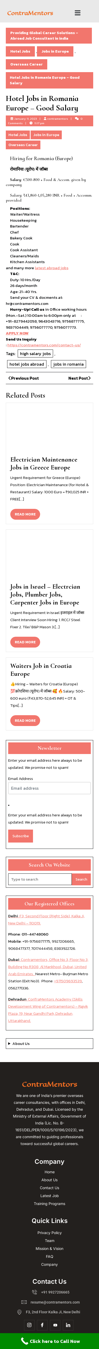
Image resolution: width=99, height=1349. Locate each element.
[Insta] (29, 1325)
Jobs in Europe (55, 51)
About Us (21, 1043)
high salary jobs (35, 353)
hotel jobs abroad (27, 364)
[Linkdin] (68, 1325)
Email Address (20, 778)
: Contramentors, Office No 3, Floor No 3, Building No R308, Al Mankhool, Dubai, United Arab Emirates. (48, 966)
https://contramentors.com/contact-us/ (44, 345)
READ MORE (27, 513)
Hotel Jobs (20, 51)
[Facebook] (42, 1325)
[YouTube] (55, 1325)
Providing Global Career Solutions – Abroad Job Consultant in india (44, 35)
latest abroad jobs (51, 268)
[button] (78, 13)
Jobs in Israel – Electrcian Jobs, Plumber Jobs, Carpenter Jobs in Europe (45, 594)
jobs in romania (68, 364)
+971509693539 (68, 981)
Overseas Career (26, 64)
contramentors (57, 119)
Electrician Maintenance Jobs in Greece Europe (43, 463)
